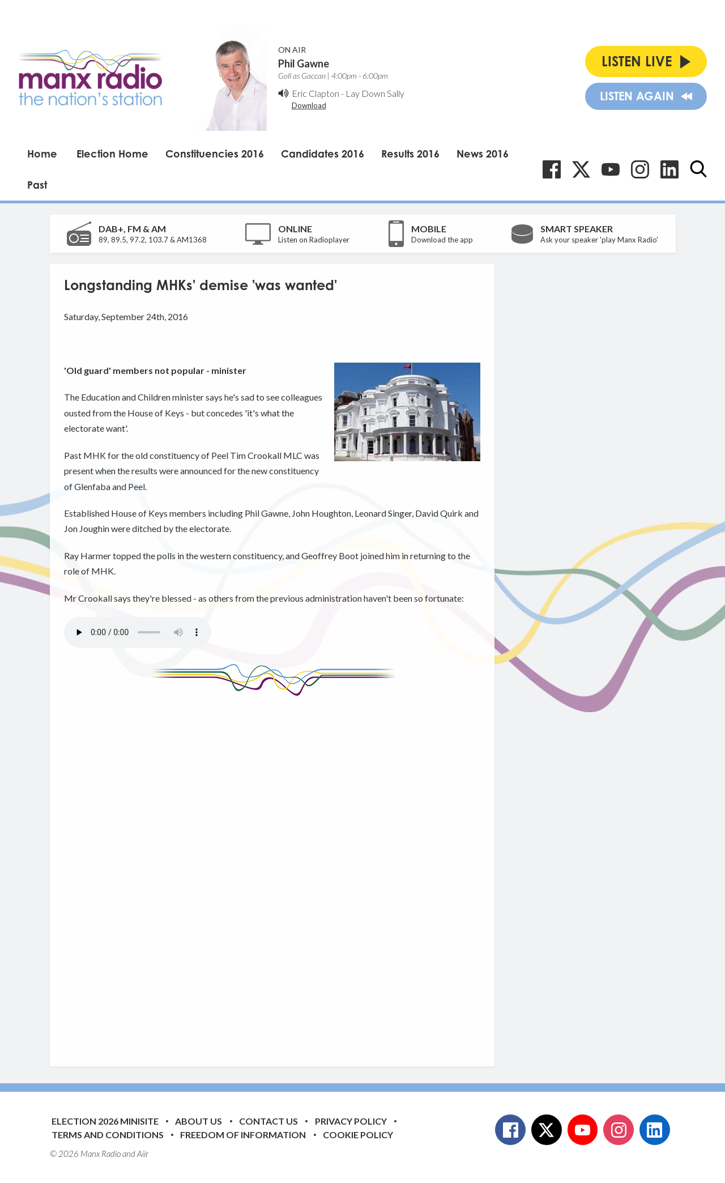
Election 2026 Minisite (105, 1121)
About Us (198, 1121)
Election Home (112, 153)
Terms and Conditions (108, 1134)
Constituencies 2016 (214, 153)
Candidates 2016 (322, 153)
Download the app (442, 239)
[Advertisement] (276, 872)
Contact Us (268, 1121)
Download (309, 105)
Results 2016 (410, 153)
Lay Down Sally (375, 93)
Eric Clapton (315, 93)
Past (37, 184)
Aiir (142, 1153)
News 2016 (483, 153)
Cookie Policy (358, 1134)
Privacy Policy (351, 1121)
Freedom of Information (243, 1134)
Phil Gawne (303, 63)
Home (42, 153)
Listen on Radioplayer (313, 239)
